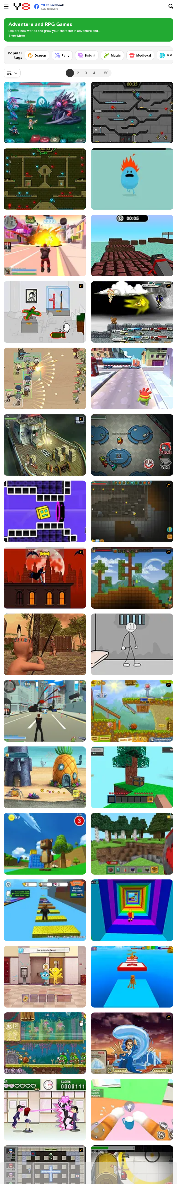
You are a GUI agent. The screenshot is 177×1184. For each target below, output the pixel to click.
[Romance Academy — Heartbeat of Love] (45, 1109)
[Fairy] (62, 55)
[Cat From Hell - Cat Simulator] (132, 1109)
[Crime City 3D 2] (45, 245)
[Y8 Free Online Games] (22, 6)
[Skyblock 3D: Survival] (132, 777)
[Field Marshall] (45, 378)
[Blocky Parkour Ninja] (132, 245)
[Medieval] (140, 55)
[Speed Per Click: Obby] (45, 910)
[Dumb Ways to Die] (132, 179)
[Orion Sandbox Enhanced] (132, 511)
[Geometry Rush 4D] (45, 511)
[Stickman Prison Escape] (132, 644)
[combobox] (12, 73)
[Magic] (112, 55)
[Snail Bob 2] (132, 711)
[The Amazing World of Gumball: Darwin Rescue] (45, 977)
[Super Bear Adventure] (45, 844)
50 (106, 73)
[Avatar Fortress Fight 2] (132, 1043)
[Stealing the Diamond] (45, 312)
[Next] (165, 53)
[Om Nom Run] (132, 378)
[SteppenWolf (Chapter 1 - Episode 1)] (45, 445)
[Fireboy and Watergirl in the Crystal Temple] (132, 112)
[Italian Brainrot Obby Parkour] (132, 977)
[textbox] (12, 73)
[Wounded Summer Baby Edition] (45, 644)
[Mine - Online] (132, 844)
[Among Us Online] (132, 445)
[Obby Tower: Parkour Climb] (132, 910)
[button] (16, 36)
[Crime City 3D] (45, 711)
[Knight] (86, 55)
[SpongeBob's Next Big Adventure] (45, 777)
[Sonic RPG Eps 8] (132, 312)
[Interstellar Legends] (45, 112)
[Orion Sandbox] (132, 578)
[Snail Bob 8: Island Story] (45, 1043)
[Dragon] (37, 55)
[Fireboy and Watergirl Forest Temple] (45, 179)
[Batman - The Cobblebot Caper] (45, 578)
